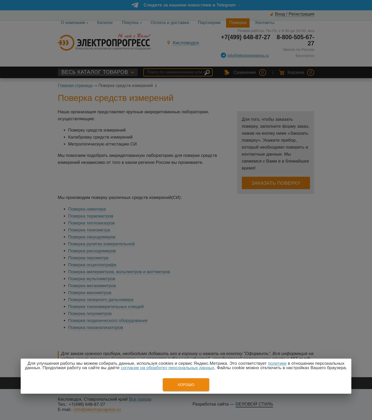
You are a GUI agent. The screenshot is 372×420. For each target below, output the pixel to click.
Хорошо (185, 385)
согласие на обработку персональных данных (167, 367)
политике (277, 363)
